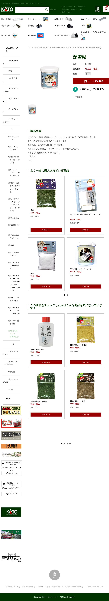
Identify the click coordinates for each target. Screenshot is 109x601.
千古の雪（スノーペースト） (81, 269)
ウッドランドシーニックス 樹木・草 (15, 311)
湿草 (32, 210)
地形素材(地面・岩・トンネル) (15, 160)
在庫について (77, 9)
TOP (29, 48)
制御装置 (11, 372)
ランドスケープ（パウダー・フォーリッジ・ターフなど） (15, 205)
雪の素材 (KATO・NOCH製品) (89, 48)
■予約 (8, 399)
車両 (10, 71)
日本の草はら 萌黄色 (78, 345)
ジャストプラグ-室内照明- (14, 265)
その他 (10, 389)
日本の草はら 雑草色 (39, 401)
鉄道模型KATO (11, 587)
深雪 (32, 273)
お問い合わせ (67, 6)
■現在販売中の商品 (42, 48)
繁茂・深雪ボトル (37, 349)
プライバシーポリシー (94, 587)
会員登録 (65, 9)
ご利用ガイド (81, 6)
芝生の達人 (15, 218)
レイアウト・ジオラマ (60, 48)
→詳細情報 (77, 97)
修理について (67, 12)
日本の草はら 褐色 (77, 401)
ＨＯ (13, 344)
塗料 (12, 245)
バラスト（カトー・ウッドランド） (15, 173)
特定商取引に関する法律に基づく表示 (66, 587)
